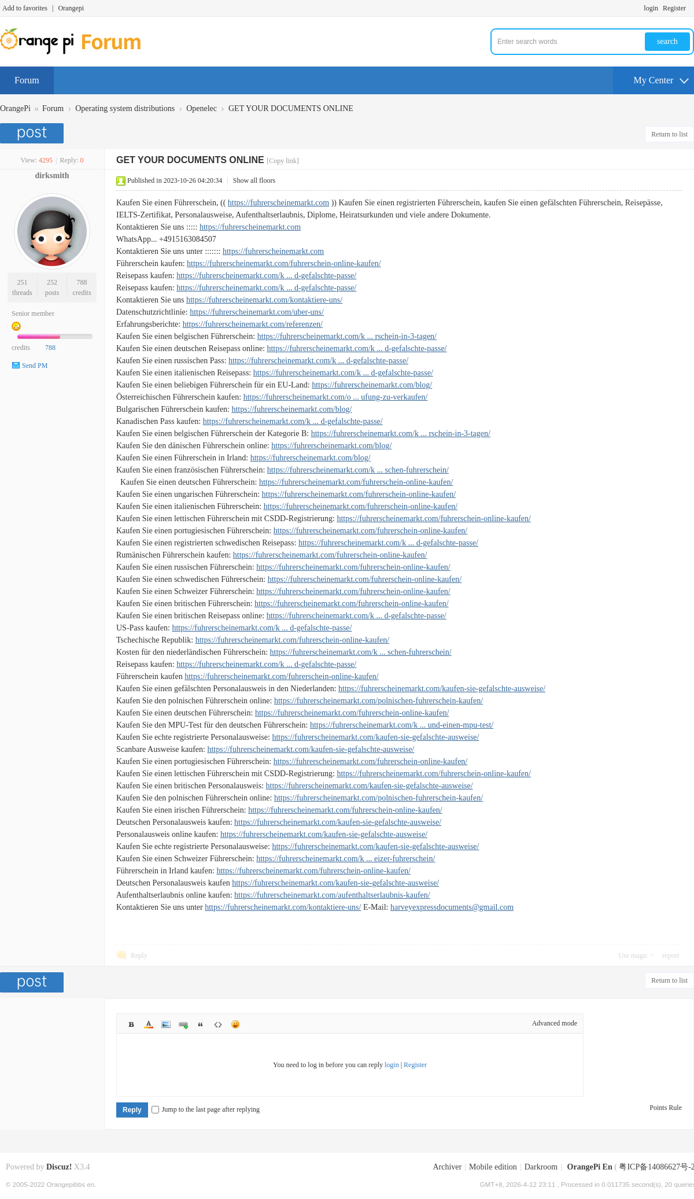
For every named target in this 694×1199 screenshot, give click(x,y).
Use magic (633, 955)
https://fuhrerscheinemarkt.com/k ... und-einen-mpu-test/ (401, 725)
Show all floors (254, 180)
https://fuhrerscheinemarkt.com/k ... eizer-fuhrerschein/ (345, 858)
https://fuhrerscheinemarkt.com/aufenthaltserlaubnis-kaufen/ (332, 895)
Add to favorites (24, 8)
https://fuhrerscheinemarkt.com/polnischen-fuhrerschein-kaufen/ (378, 700)
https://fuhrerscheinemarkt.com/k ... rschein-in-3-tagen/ (347, 336)
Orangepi (71, 8)
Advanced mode (554, 1023)
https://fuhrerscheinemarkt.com (278, 202)
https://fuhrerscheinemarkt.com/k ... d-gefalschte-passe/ (266, 275)
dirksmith (52, 175)
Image (166, 1024)
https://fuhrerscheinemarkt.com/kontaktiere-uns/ (264, 300)
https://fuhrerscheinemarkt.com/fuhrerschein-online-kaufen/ (284, 263)
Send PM (34, 365)
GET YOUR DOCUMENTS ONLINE (290, 108)
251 (22, 282)
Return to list (669, 134)
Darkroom (541, 1167)
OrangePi (15, 108)
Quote (200, 1024)
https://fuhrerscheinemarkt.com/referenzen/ (253, 324)
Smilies (235, 1024)
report (670, 955)
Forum (26, 80)
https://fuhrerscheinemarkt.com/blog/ (372, 385)
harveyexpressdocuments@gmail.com (452, 907)
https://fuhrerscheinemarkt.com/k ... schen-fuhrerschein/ (358, 470)
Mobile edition (493, 1167)
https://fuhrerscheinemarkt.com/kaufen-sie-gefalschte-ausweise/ (441, 688)
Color (148, 1024)
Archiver (447, 1167)
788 (82, 282)
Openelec (201, 108)
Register (674, 8)
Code (218, 1024)
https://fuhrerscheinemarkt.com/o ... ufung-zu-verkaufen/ (335, 397)
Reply (139, 955)
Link (183, 1024)
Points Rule (665, 1108)
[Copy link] (283, 161)
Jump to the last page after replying (206, 1109)
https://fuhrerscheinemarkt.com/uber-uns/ (257, 312)
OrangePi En (589, 1167)
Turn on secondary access (691, 8)
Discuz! (59, 1167)
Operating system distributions (125, 108)
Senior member (33, 313)
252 (52, 282)
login (651, 8)
